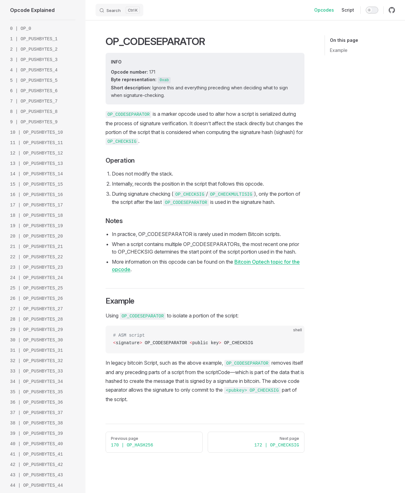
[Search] (119, 10)
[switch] (372, 10)
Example (339, 50)
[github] (391, 10)
